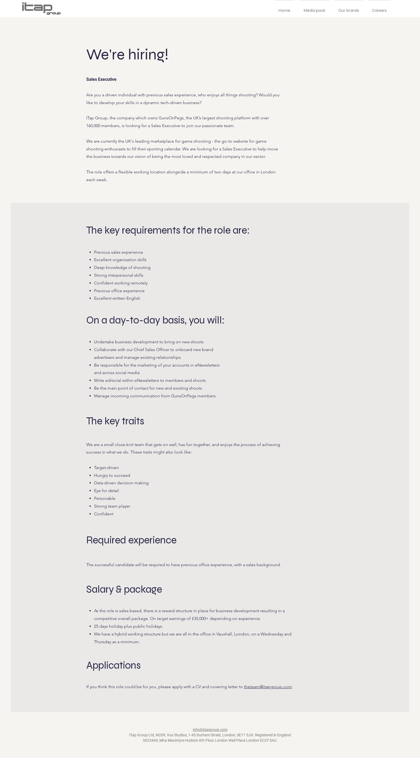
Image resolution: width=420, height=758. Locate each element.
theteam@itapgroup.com (268, 686)
